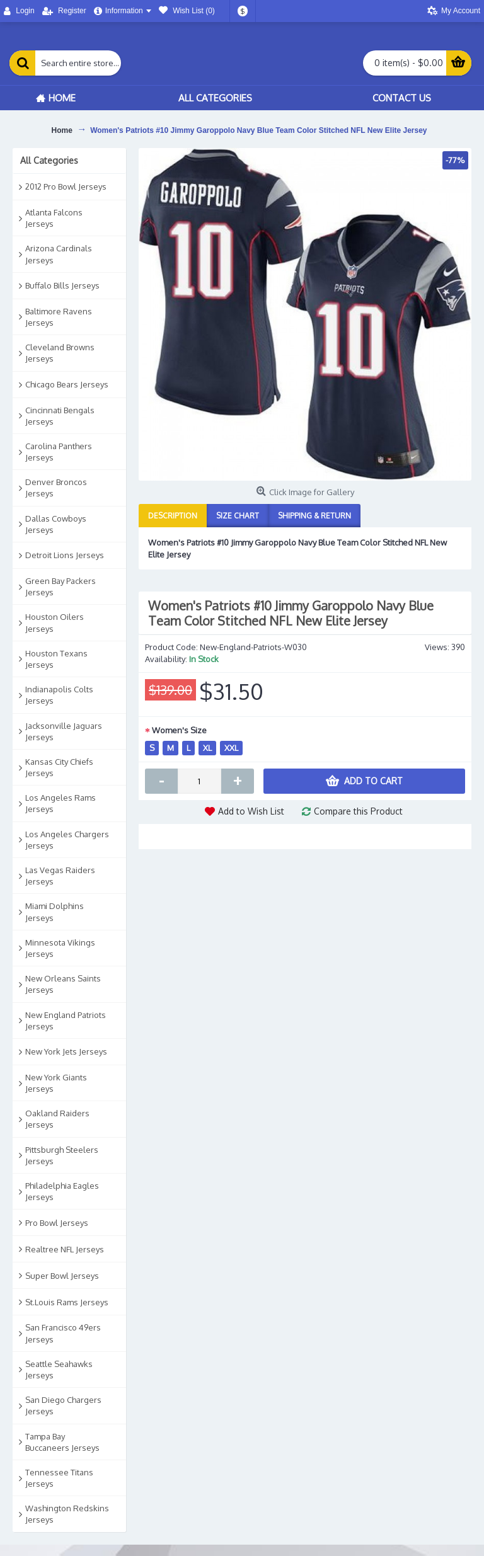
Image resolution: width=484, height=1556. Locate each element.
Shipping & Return (314, 515)
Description (172, 515)
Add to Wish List (251, 811)
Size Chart (237, 515)
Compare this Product (358, 811)
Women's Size (179, 730)
